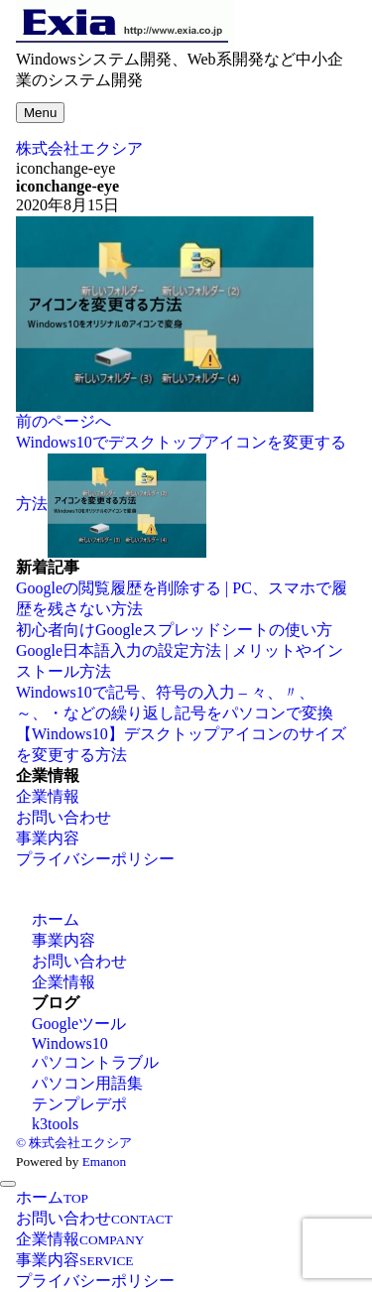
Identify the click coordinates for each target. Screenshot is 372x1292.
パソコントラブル (95, 1062)
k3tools (55, 1123)
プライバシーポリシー (95, 858)
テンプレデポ (79, 1104)
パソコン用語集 (87, 1083)
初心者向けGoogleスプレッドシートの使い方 (174, 629)
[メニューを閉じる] (8, 1184)
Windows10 (70, 1043)
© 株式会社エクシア (74, 1142)
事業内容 (47, 838)
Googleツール (79, 1023)
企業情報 (47, 796)
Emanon (104, 1161)
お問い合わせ (63, 817)
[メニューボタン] (40, 112)
